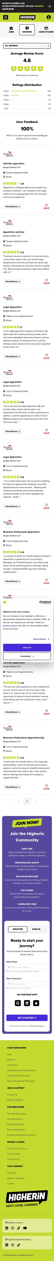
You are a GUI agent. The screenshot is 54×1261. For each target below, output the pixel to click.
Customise (27, 656)
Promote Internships (16, 1113)
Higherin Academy (15, 1178)
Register (18, 929)
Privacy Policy (13, 1153)
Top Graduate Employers (18, 1075)
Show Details (39, 639)
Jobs (11, 29)
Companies (12, 1064)
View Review (12, 206)
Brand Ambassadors (16, 1129)
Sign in (36, 929)
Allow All (27, 647)
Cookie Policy (13, 1159)
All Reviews (27, 45)
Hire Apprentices (15, 1118)
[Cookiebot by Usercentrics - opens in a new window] (39, 602)
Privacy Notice (37, 1025)
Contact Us (12, 1094)
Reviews (27, 29)
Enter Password (14, 978)
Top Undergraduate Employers (21, 1080)
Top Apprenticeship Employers (21, 1070)
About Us (11, 1172)
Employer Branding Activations (21, 1134)
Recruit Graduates (15, 1124)
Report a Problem (15, 1099)
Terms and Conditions (17, 1148)
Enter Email (12, 961)
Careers (10, 1183)
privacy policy (10, 625)
